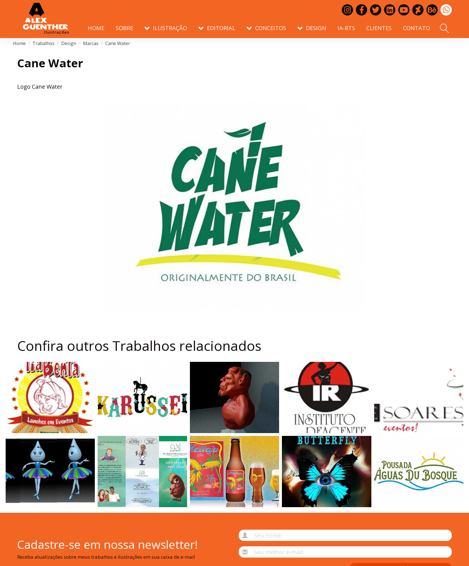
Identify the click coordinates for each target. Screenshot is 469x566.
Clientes (379, 28)
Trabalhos (43, 43)
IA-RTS (346, 28)
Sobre (124, 28)
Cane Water (117, 43)
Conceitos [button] (266, 28)
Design (68, 43)
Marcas (90, 43)
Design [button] (311, 28)
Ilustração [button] (165, 28)
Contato (416, 28)
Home (96, 28)
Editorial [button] (216, 28)
